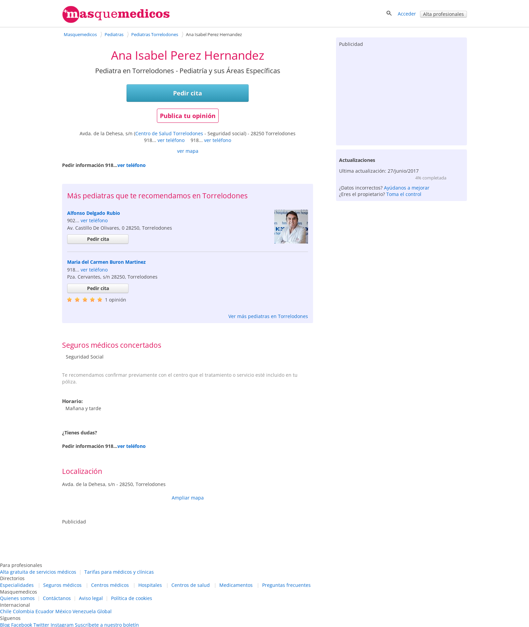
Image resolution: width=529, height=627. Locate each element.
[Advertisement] (401, 95)
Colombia (23, 611)
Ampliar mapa (188, 497)
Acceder (407, 13)
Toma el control (403, 194)
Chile (5, 611)
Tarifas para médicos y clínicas (119, 572)
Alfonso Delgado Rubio (93, 213)
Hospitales (150, 585)
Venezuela (84, 611)
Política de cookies (131, 598)
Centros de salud (190, 585)
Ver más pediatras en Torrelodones (268, 316)
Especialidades (17, 585)
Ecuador (44, 611)
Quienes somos (17, 598)
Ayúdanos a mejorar (406, 187)
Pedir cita (187, 93)
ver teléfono (171, 140)
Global (104, 611)
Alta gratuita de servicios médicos (38, 572)
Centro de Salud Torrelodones (169, 133)
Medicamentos (236, 585)
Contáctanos (57, 598)
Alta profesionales (443, 14)
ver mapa (187, 151)
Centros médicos (110, 585)
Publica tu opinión (188, 116)
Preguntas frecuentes (286, 585)
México (63, 611)
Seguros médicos (62, 585)
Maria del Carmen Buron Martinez (106, 262)
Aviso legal (91, 598)
